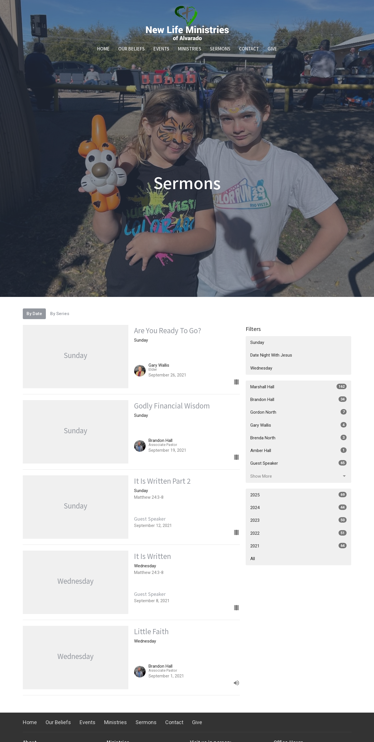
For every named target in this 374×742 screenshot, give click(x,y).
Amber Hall (298, 450)
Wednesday (261, 368)
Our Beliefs (131, 49)
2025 (298, 495)
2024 (298, 507)
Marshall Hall (298, 386)
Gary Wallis (298, 425)
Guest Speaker (298, 463)
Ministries (189, 49)
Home (103, 49)
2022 (298, 533)
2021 (298, 546)
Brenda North (298, 437)
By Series (59, 313)
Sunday (257, 342)
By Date (34, 313)
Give (272, 49)
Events (161, 49)
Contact (249, 49)
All (252, 558)
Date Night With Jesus (271, 355)
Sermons (220, 49)
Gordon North (298, 412)
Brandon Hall (298, 399)
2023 (298, 520)
